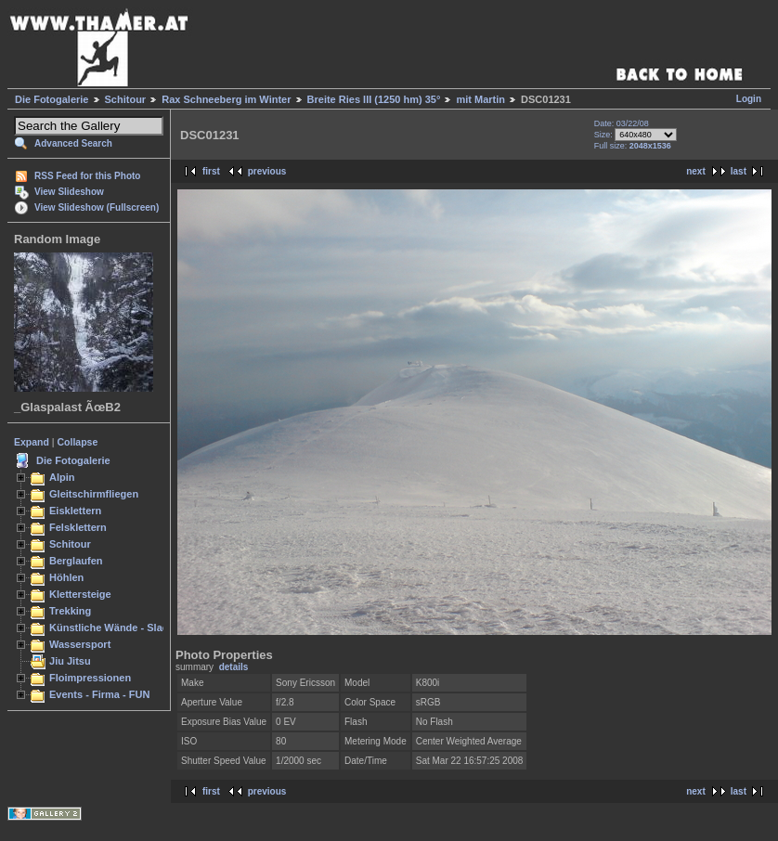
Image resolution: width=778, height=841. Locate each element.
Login (748, 99)
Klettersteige (80, 594)
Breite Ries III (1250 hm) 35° (374, 99)
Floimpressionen (90, 677)
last (738, 171)
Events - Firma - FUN (99, 694)
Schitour (126, 99)
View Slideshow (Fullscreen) (96, 207)
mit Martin (480, 99)
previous (267, 171)
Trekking (70, 610)
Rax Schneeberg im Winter (226, 99)
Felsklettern (78, 527)
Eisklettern (75, 510)
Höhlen (66, 577)
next (696, 171)
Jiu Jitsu (70, 660)
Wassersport (79, 644)
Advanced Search (73, 143)
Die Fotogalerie (51, 99)
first (211, 171)
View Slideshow (69, 192)
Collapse (78, 441)
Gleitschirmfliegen (93, 493)
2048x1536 (650, 145)
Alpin (62, 477)
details (234, 667)
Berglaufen (76, 560)
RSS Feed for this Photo (87, 176)
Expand (31, 441)
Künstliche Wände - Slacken (117, 627)
